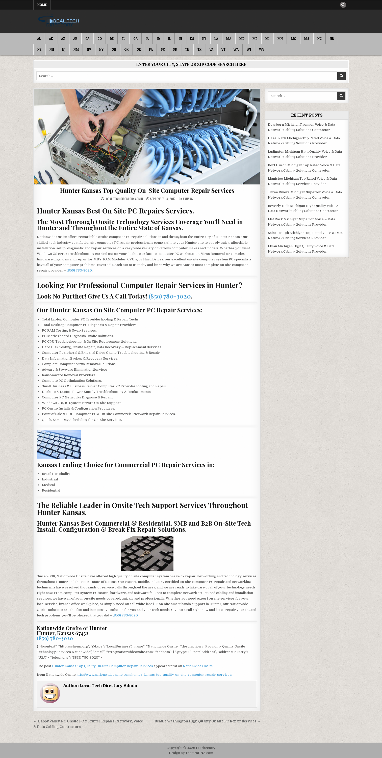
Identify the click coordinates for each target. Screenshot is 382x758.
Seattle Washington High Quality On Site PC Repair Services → (208, 721)
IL (169, 39)
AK (51, 39)
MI (267, 39)
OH (114, 49)
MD (241, 39)
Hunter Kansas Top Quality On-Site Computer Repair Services (147, 190)
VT (223, 49)
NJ (63, 49)
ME (254, 39)
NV (89, 49)
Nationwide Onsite (198, 666)
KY (204, 39)
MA (228, 39)
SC (163, 49)
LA (216, 39)
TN (187, 49)
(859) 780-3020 (79, 270)
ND (332, 39)
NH (51, 49)
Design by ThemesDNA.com (191, 753)
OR (139, 49)
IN (180, 39)
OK (126, 49)
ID (158, 39)
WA (236, 49)
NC (319, 39)
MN (280, 39)
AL (39, 39)
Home (42, 5)
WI (249, 49)
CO (99, 39)
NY (101, 49)
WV (261, 49)
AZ (63, 39)
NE (39, 49)
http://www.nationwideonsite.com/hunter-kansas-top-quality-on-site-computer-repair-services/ (154, 674)
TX (199, 49)
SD (175, 49)
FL (123, 39)
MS (306, 39)
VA (211, 49)
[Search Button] (343, 5)
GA (135, 39)
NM (76, 49)
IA (147, 39)
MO (293, 39)
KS (192, 39)
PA (151, 49)
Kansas (188, 199)
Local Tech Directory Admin (124, 198)
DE (112, 39)
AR (75, 39)
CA (87, 39)
